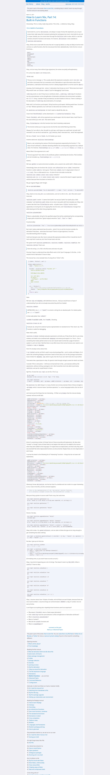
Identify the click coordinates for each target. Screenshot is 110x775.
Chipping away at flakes (36, 756)
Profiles (30, 647)
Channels (31, 652)
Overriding (32, 696)
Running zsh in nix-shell (36, 744)
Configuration (33, 672)
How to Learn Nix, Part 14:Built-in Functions (41, 19)
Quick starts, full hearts (35, 643)
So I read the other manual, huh (38, 724)
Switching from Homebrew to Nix (38, 680)
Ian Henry (29, 4)
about (38, 4)
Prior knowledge (33, 635)
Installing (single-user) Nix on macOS (39, 764)
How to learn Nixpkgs (35, 692)
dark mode (74, 4)
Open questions (33, 740)
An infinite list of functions (36, 698)
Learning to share (33, 654)
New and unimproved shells (37, 758)
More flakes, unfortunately (36, 752)
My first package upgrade (36, 684)
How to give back (34, 718)
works (48, 4)
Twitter (35, 625)
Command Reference (35, 669)
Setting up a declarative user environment (41, 686)
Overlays (31, 694)
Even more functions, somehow (38, 701)
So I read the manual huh (36, 677)
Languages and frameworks (37, 714)
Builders (31, 712)
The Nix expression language (37, 661)
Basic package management (36, 645)
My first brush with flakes (36, 750)
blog (42, 4)
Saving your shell (34, 726)
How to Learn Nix (48, 8)
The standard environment (36, 703)
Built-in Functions (34, 665)
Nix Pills (31, 732)
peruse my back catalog (52, 625)
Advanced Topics (34, 667)
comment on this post (55, 617)
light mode (68, 4)
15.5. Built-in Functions (34, 28)
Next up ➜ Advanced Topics (55, 619)
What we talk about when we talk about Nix (40, 641)
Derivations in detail (35, 705)
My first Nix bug (33, 682)
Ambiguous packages (35, 742)
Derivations (32, 663)
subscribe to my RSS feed (66, 623)
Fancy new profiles (34, 754)
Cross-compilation (34, 707)
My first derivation (34, 656)
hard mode (81, 4)
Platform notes (33, 709)
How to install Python (35, 737)
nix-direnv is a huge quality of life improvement (42, 766)
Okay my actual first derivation (38, 658)
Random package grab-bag (37, 716)
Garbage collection (33, 650)
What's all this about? (34, 633)
